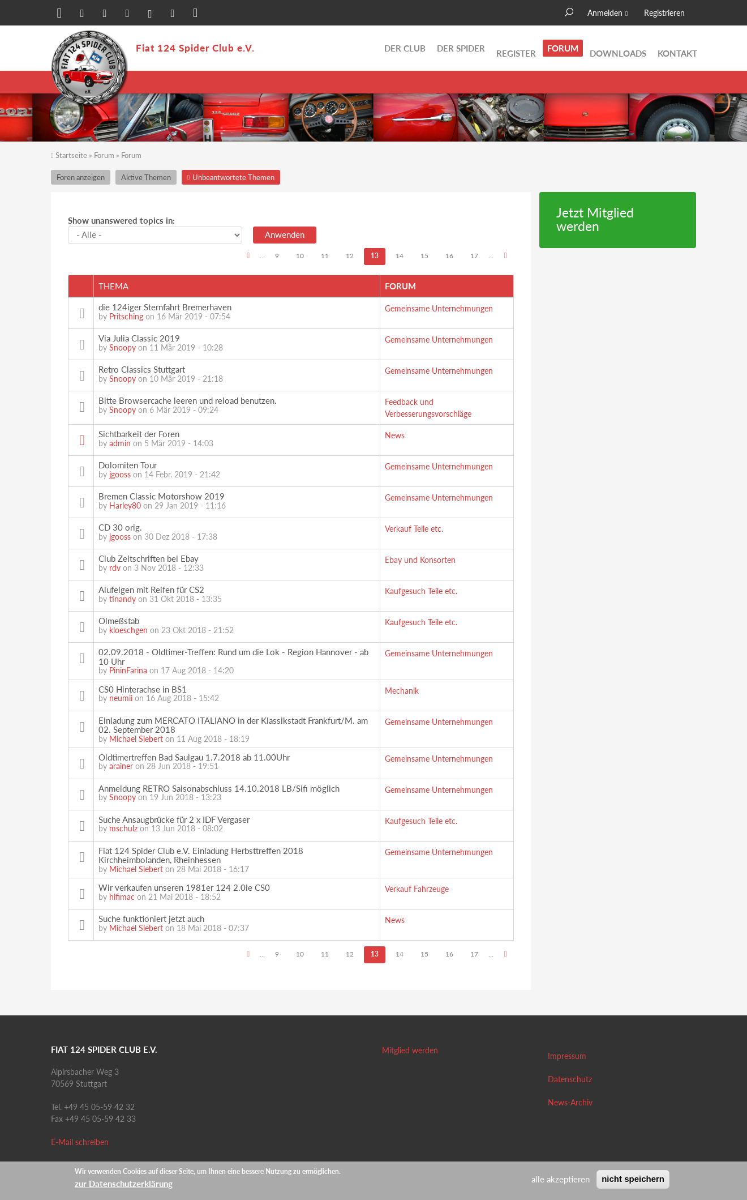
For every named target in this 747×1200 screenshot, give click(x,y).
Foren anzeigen (81, 177)
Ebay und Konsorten (420, 560)
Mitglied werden (410, 1050)
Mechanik (402, 690)
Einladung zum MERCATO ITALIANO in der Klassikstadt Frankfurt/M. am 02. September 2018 (233, 725)
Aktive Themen (557, 82)
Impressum (567, 1056)
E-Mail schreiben (80, 1142)
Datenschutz (570, 1079)
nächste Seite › (505, 257)
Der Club (405, 48)
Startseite (71, 155)
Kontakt (677, 48)
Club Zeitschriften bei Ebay (148, 558)
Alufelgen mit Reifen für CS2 (151, 589)
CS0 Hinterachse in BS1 (142, 689)
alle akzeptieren (560, 1179)
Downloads (618, 48)
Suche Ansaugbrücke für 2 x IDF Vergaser (174, 819)
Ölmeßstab (118, 621)
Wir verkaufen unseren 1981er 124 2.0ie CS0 (184, 887)
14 (399, 255)
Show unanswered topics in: (121, 220)
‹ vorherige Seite (248, 257)
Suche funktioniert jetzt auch (151, 918)
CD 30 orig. (120, 527)
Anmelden (604, 13)
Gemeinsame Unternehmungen (439, 308)
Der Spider (461, 48)
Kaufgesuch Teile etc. (421, 591)
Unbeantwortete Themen (647, 82)
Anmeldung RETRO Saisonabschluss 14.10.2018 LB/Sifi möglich (219, 788)
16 (449, 255)
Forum (562, 48)
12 (350, 255)
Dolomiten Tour (127, 465)
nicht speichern (633, 1179)
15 (424, 255)
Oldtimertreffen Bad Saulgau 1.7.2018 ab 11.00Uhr (194, 757)
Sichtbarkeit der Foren (138, 434)
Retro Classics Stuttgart (141, 369)
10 (300, 255)
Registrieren (664, 13)
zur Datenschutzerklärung (124, 1183)
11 (325, 255)
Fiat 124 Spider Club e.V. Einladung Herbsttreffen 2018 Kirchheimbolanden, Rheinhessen (200, 855)
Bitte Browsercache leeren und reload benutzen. (187, 400)
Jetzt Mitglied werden (595, 219)
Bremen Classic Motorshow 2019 (161, 496)
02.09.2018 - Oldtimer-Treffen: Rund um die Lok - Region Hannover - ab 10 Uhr (233, 657)
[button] (59, 14)
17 (474, 255)
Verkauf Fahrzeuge (417, 889)
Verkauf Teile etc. (414, 528)
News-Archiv (570, 1102)
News (395, 435)
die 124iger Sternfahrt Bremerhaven (164, 307)
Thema (113, 286)
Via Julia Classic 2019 (139, 338)
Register (516, 48)
